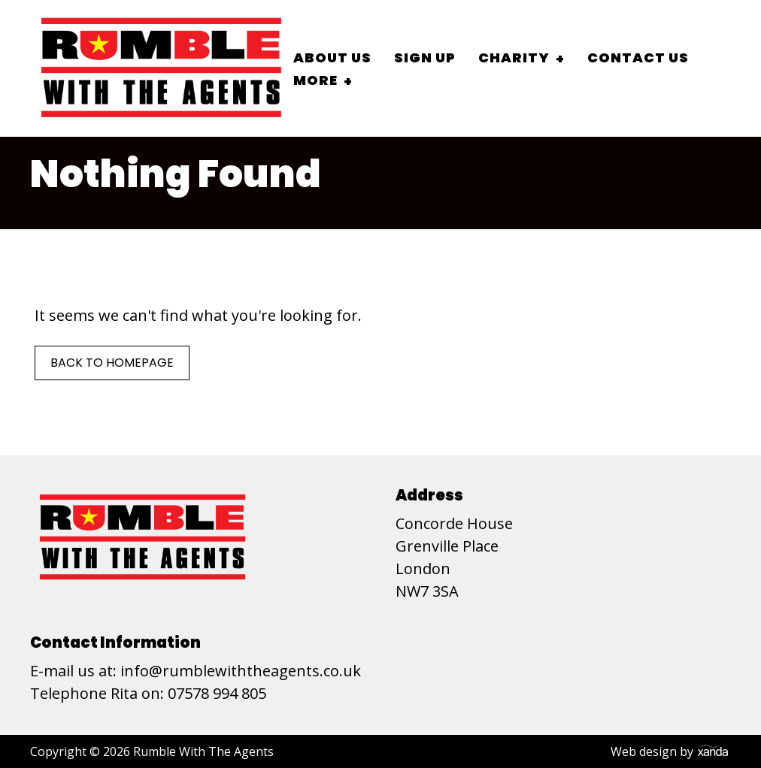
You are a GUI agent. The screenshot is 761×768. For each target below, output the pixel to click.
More (315, 80)
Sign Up (425, 57)
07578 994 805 (217, 693)
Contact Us (638, 57)
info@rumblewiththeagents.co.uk (240, 671)
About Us (332, 57)
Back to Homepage (112, 362)
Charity (514, 57)
